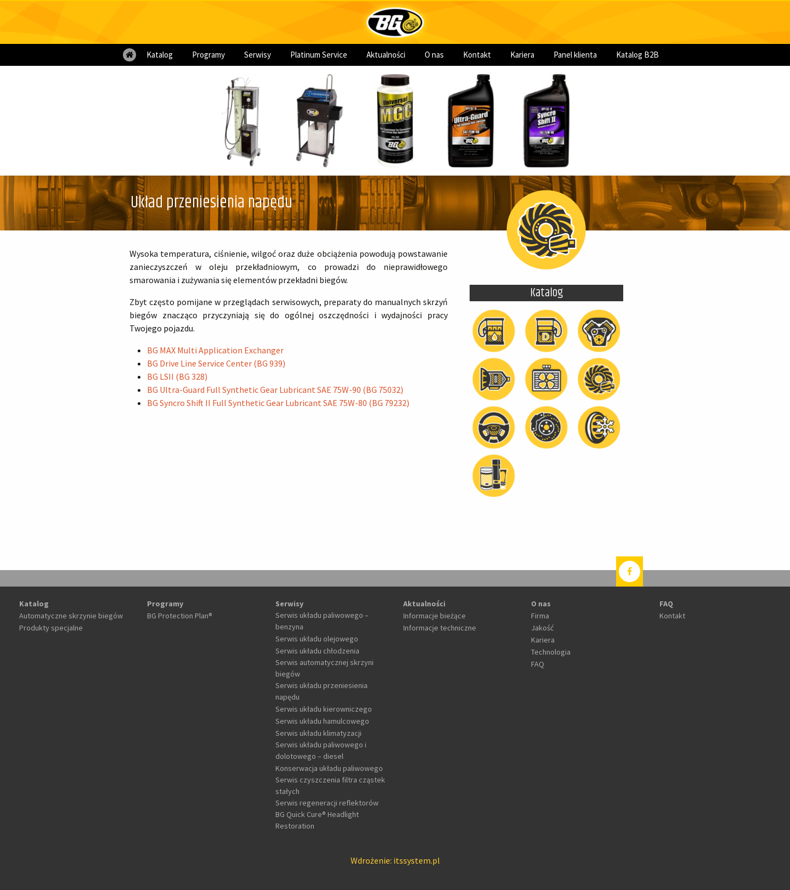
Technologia (551, 652)
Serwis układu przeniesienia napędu (321, 691)
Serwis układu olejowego (316, 639)
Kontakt (477, 54)
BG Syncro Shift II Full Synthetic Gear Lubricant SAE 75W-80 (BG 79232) (278, 402)
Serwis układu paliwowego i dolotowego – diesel (320, 750)
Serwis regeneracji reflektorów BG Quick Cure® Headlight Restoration (327, 814)
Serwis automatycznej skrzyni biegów (324, 668)
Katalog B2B (637, 54)
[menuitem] (129, 54)
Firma (540, 616)
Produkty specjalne (51, 628)
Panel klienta (575, 54)
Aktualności (385, 54)
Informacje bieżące (434, 616)
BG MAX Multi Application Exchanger (215, 350)
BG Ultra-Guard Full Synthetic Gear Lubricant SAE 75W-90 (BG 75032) (275, 389)
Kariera (522, 54)
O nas (434, 54)
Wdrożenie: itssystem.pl (395, 860)
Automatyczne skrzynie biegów (71, 616)
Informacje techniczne (439, 628)
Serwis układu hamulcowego (322, 721)
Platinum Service (318, 54)
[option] (243, 121)
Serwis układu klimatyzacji (318, 733)
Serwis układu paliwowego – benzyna (322, 621)
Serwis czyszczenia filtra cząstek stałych (330, 785)
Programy (208, 54)
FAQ (537, 664)
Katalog (159, 54)
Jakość (542, 628)
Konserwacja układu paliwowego (329, 768)
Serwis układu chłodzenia (317, 651)
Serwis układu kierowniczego (323, 709)
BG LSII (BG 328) (177, 376)
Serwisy (257, 54)
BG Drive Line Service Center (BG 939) (216, 363)
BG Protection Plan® (179, 616)
